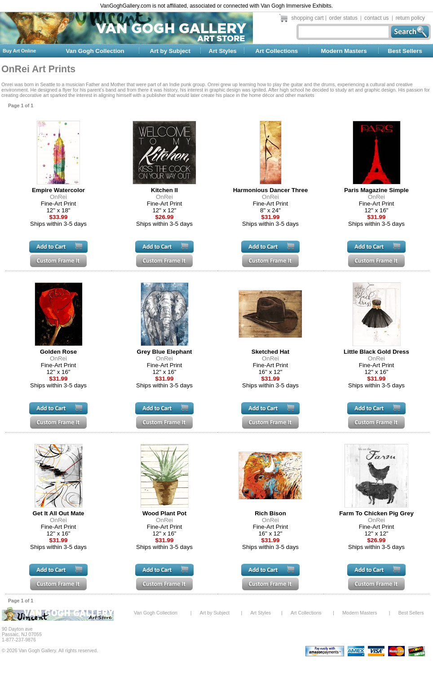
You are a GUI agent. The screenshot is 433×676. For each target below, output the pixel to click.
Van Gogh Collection (95, 51)
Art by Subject (170, 51)
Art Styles (223, 51)
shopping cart (308, 18)
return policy (410, 18)
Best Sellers (405, 51)
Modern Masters (344, 51)
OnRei (58, 196)
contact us (376, 18)
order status (343, 18)
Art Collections (276, 51)
